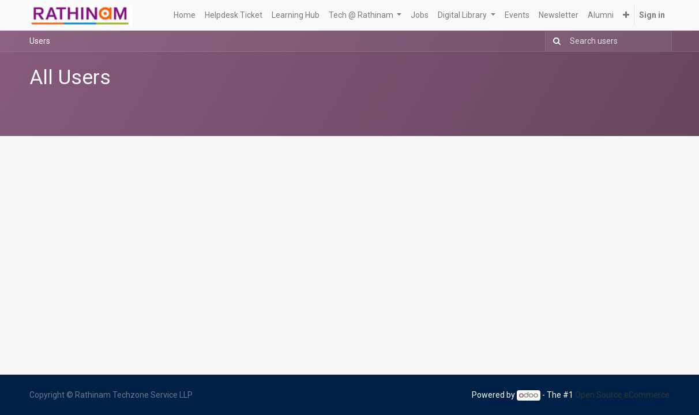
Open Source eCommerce (622, 394)
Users (39, 41)
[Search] (554, 41)
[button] (626, 15)
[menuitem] (184, 15)
